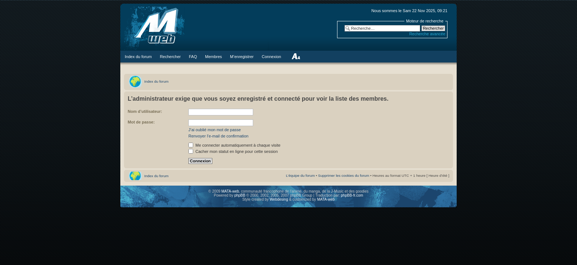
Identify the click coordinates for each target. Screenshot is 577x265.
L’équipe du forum (300, 175)
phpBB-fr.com (352, 195)
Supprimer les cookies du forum (343, 175)
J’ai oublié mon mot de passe (214, 130)
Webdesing (279, 199)
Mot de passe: (141, 122)
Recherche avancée (427, 34)
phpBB (239, 195)
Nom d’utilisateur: (145, 111)
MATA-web (230, 191)
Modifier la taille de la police (296, 56)
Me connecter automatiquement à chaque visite (234, 145)
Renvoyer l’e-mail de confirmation (218, 136)
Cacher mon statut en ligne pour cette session (233, 151)
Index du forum (156, 81)
